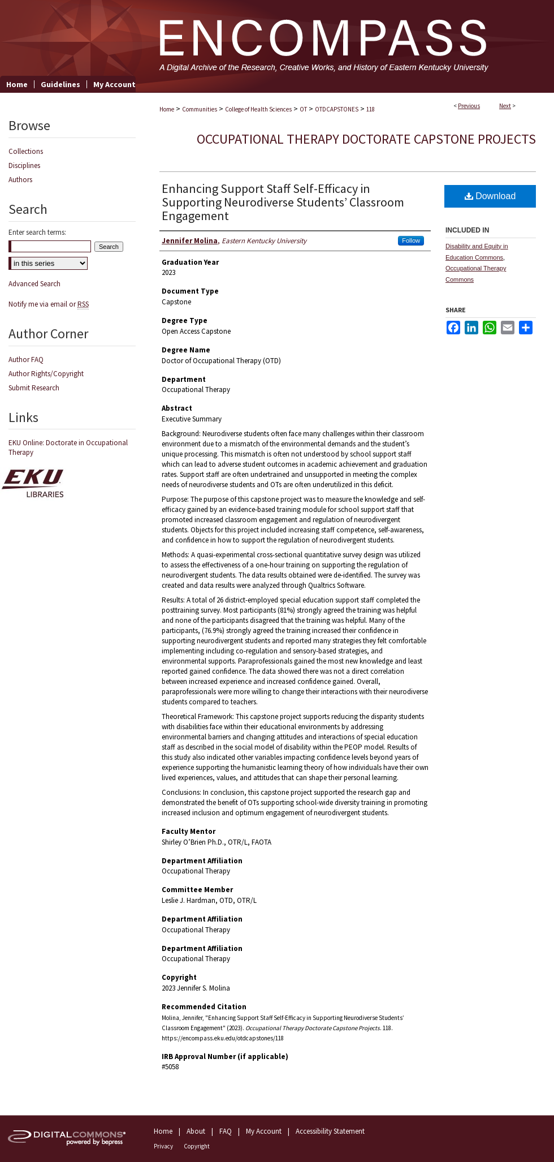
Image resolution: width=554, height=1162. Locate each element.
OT (303, 109)
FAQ (225, 1131)
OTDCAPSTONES (336, 109)
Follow (411, 240)
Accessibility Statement (330, 1131)
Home (166, 109)
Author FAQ (26, 359)
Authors (20, 179)
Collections (25, 151)
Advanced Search (34, 284)
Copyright (197, 1146)
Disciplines (24, 165)
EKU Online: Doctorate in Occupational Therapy (68, 447)
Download (490, 196)
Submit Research (33, 388)
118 (370, 109)
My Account (264, 1131)
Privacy (163, 1146)
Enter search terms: (37, 232)
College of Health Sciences (258, 109)
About (196, 1131)
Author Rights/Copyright (46, 373)
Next (505, 106)
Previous (469, 106)
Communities (199, 109)
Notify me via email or (48, 304)
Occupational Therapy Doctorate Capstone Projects (366, 139)
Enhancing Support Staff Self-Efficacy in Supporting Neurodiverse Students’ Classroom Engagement (283, 201)
